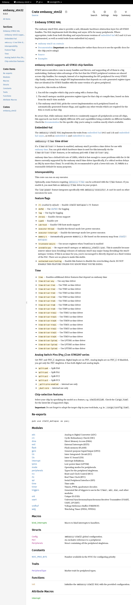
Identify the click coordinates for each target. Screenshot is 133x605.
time (34, 483)
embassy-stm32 (22, 2)
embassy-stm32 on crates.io (51, 43)
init (33, 584)
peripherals (37, 470)
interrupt (36, 461)
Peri (34, 540)
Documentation (45, 47)
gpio (34, 451)
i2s (33, 457)
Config (35, 536)
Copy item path (66, 12)
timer (34, 487)
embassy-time (41, 149)
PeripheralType (39, 570)
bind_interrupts (39, 523)
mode (34, 467)
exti (33, 444)
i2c (33, 454)
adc (33, 434)
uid (33, 496)
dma (34, 441)
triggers (35, 490)
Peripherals (37, 543)
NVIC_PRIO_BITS (39, 557)
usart (34, 499)
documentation (52, 122)
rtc (33, 477)
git (38, 2)
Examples (42, 58)
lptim (34, 464)
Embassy (5, 2)
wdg (34, 509)
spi (33, 480)
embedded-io (61, 135)
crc (33, 438)
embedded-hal (108, 35)
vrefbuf (35, 506)
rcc (33, 474)
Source (35, 15)
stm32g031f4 (53, 2)
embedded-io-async (81, 135)
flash (34, 447)
